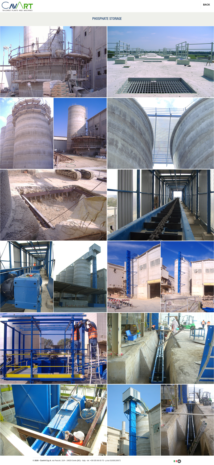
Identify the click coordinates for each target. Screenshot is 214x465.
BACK (206, 4)
